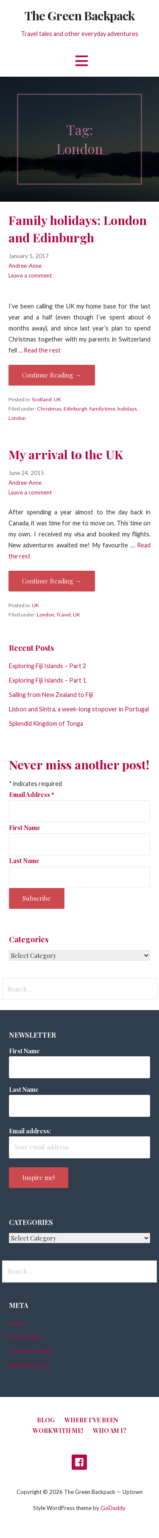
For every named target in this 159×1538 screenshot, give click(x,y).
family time (102, 408)
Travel (63, 614)
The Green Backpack (79, 15)
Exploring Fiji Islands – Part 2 (47, 665)
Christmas (49, 408)
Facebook (79, 1462)
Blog (46, 1420)
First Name (24, 827)
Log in (17, 1322)
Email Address (31, 794)
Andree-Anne (25, 265)
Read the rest (42, 350)
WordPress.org (29, 1365)
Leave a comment (30, 275)
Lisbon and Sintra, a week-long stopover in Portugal (79, 709)
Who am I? (109, 1431)
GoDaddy (113, 1507)
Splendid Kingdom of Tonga (46, 723)
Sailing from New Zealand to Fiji (51, 694)
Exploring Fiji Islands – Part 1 (47, 680)
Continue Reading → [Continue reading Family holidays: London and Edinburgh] (51, 375)
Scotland (42, 399)
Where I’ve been (91, 1420)
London (17, 418)
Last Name (24, 860)
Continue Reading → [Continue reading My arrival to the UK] (51, 581)
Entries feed (25, 1336)
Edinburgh (75, 408)
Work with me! (58, 1431)
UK (57, 399)
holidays (127, 408)
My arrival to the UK (65, 454)
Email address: (30, 1131)
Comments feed (30, 1350)
